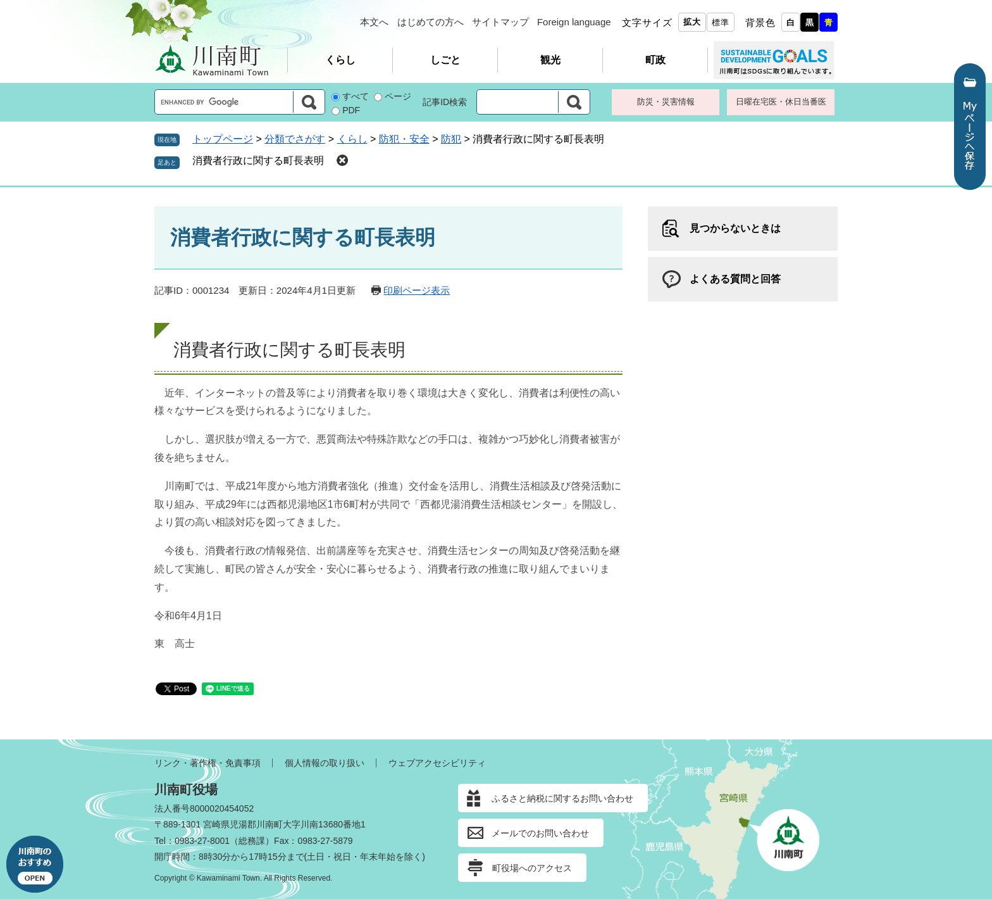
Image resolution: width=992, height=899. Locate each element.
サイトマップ (500, 21)
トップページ (222, 139)
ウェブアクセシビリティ (437, 763)
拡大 (692, 22)
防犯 (451, 139)
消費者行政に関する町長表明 (258, 160)
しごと (445, 59)
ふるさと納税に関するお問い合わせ (562, 798)
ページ (398, 96)
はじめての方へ (430, 21)
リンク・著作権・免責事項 (207, 763)
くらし (340, 59)
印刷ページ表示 (416, 290)
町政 (655, 59)
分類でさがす (294, 139)
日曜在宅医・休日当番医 (781, 101)
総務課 (252, 841)
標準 (720, 22)
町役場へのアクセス (532, 868)
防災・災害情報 (666, 101)
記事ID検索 (445, 102)
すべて (355, 96)
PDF (351, 110)
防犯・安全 (404, 139)
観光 (550, 59)
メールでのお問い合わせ (540, 833)
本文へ (374, 21)
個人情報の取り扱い (324, 763)
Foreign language (574, 21)
